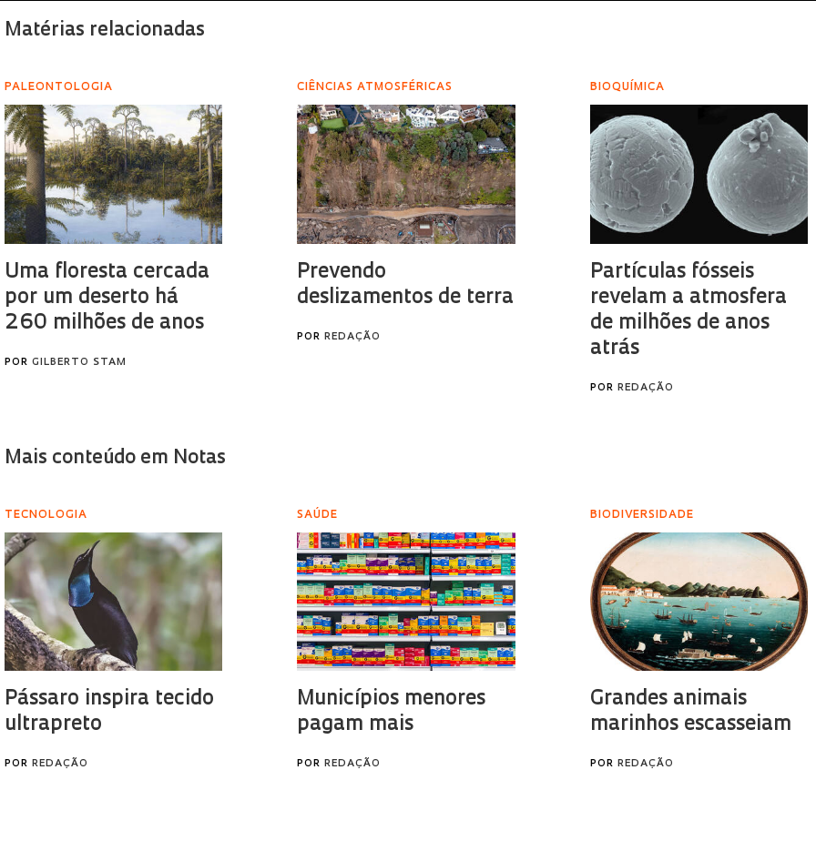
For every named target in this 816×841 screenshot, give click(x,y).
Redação (352, 337)
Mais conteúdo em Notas (115, 458)
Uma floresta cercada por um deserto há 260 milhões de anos (107, 298)
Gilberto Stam (79, 363)
